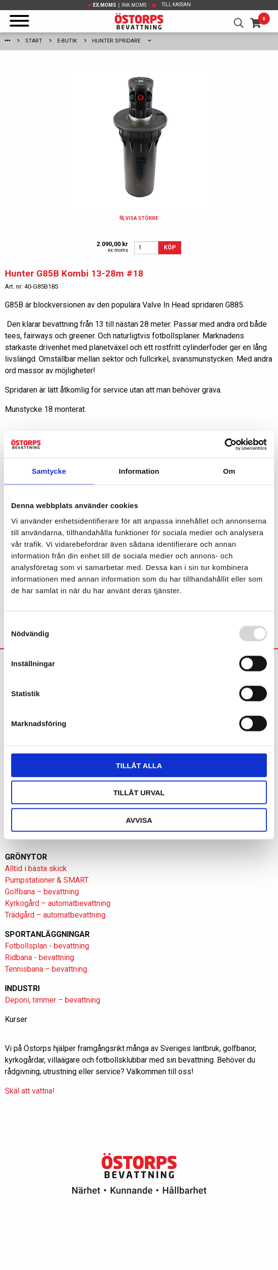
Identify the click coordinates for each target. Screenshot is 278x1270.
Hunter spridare (116, 41)
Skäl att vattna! (30, 1090)
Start (33, 41)
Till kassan (176, 4)
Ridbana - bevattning (39, 957)
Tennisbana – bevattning (46, 969)
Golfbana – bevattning (42, 891)
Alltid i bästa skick (36, 868)
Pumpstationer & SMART (47, 880)
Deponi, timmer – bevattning (52, 1000)
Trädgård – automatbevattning (55, 915)
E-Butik (67, 41)
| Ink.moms (116, 5)
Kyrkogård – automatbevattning (57, 903)
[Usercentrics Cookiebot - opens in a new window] (224, 444)
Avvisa (139, 820)
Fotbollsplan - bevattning (47, 945)
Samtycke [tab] (49, 471)
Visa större (139, 218)
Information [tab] (139, 471)
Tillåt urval (139, 792)
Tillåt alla (139, 765)
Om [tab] (229, 471)
